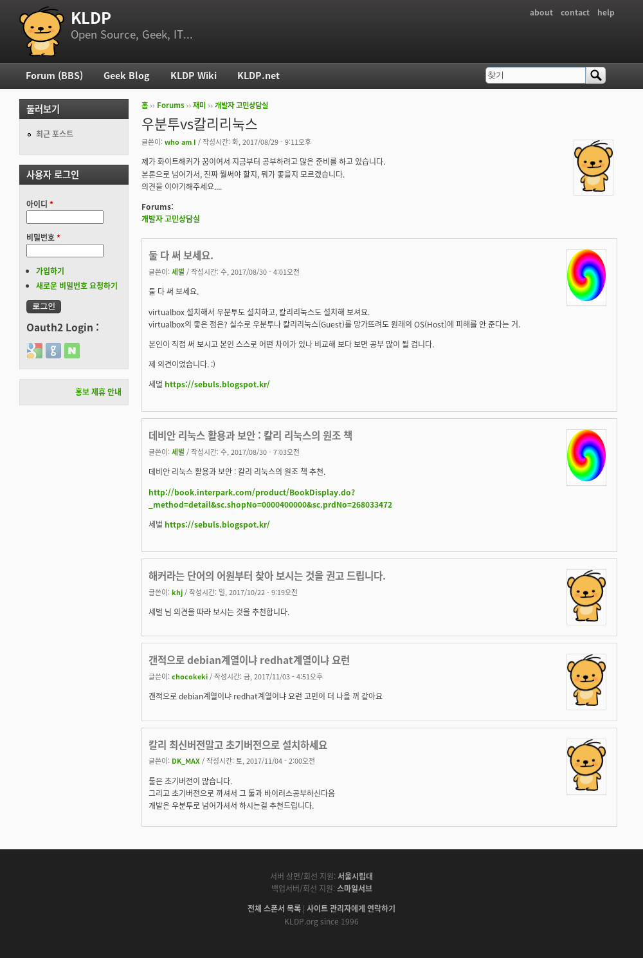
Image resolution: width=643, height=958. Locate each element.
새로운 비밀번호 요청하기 (77, 285)
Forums (171, 105)
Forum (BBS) (54, 75)
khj (177, 592)
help (606, 12)
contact (575, 12)
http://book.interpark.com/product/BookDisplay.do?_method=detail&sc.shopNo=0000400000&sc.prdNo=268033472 (270, 498)
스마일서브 (354, 888)
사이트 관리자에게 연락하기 (351, 908)
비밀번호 (43, 237)
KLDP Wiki (193, 75)
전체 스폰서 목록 (274, 908)
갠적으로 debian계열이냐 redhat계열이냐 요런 (249, 659)
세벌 (178, 271)
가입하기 (50, 271)
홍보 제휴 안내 (98, 392)
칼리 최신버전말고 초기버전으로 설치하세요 (238, 744)
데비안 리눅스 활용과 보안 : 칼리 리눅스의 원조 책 (250, 435)
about (541, 12)
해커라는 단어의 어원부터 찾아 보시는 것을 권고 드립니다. (267, 575)
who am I (180, 141)
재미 (199, 105)
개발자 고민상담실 (241, 105)
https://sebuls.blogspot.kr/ (217, 384)
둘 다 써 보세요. (181, 255)
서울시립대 (355, 876)
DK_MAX (186, 760)
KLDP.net (258, 75)
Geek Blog (127, 75)
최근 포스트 (54, 134)
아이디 (39, 204)
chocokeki (190, 676)
